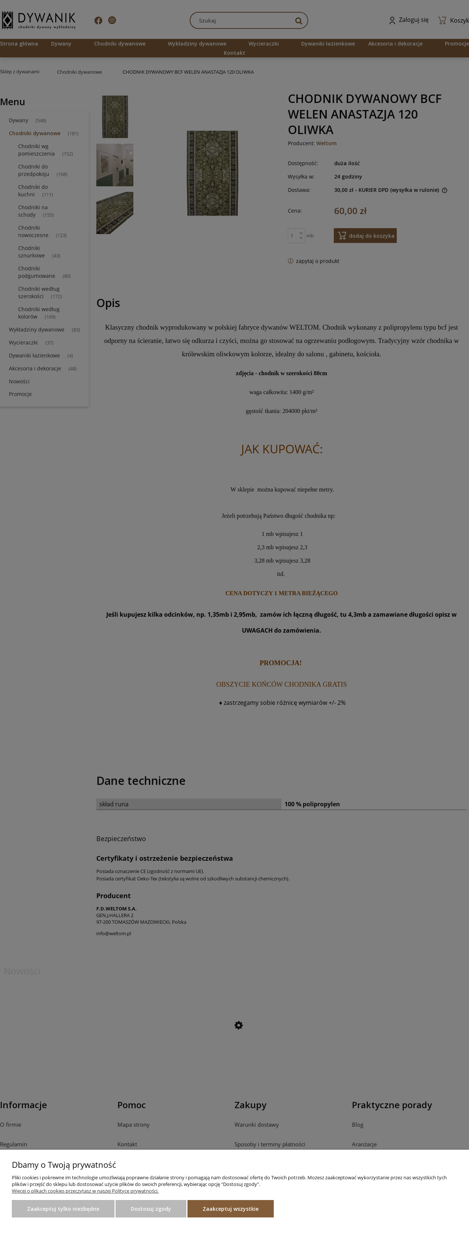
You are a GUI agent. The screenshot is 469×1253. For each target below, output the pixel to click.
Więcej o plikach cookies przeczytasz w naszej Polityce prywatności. (85, 1190)
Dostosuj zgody (151, 1208)
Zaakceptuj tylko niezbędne (63, 1208)
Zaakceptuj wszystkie (231, 1208)
